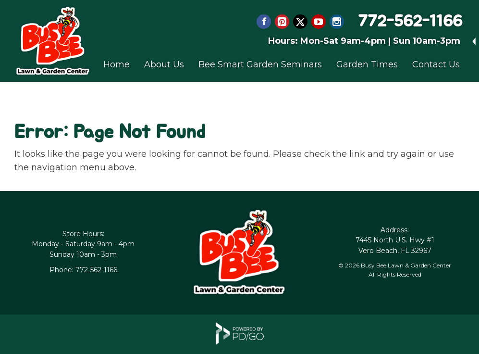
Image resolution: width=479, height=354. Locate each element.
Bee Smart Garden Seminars (260, 64)
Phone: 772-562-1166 (83, 270)
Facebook (264, 21)
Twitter (300, 21)
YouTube (318, 21)
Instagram (337, 21)
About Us (164, 64)
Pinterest (282, 21)
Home (116, 64)
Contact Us (436, 64)
